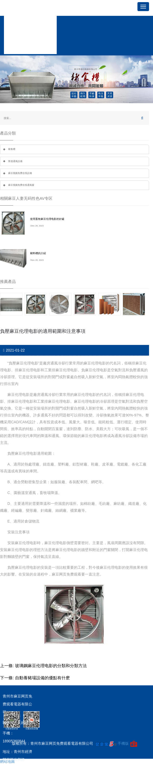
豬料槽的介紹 (38, 253)
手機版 (123, 743)
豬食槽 (11, 149)
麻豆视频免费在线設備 (20, 173)
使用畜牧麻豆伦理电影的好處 (47, 218)
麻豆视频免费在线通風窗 (21, 185)
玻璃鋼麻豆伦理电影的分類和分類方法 (51, 665)
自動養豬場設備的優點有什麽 (42, 678)
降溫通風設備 (15, 161)
